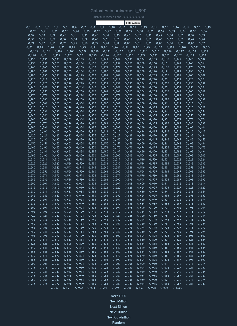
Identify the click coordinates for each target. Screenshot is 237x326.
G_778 (189, 227)
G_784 (80, 231)
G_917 (55, 267)
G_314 (201, 103)
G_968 (128, 279)
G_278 (128, 95)
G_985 (153, 283)
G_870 (31, 255)
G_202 (116, 75)
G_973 (189, 279)
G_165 (31, 67)
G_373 (189, 119)
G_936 (104, 271)
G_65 (148, 39)
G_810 (31, 239)
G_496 (43, 155)
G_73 (52, 43)
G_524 (201, 159)
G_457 (116, 143)
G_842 (55, 247)
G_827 (55, 243)
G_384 (140, 123)
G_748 (189, 219)
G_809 (201, 235)
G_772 (116, 227)
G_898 (189, 259)
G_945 (31, 275)
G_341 (165, 111)
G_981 (104, 283)
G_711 (104, 211)
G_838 (189, 243)
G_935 (92, 271)
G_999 (164, 287)
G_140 (92, 59)
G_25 (86, 31)
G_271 (43, 95)
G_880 (153, 255)
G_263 (128, 91)
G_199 (80, 75)
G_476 (165, 147)
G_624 (140, 187)
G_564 (140, 171)
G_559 (80, 171)
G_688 (189, 203)
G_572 (55, 175)
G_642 (177, 191)
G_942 (177, 271)
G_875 (92, 255)
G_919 (80, 267)
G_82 (148, 43)
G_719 (201, 211)
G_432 (177, 135)
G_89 (39, 47)
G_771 (104, 227)
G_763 (189, 223)
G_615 (31, 187)
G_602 (55, 183)
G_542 (55, 167)
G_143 (128, 59)
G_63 (127, 39)
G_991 (66, 287)
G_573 (67, 175)
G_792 (177, 231)
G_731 (165, 215)
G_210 (31, 79)
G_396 (104, 127)
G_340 (153, 111)
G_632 (55, 191)
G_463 (189, 143)
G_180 (31, 71)
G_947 (55, 275)
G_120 (32, 55)
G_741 (104, 219)
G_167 (55, 67)
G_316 (43, 107)
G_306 (104, 103)
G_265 (153, 91)
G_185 (92, 71)
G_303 (67, 103)
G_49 (159, 35)
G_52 (190, 35)
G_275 (92, 95)
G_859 (80, 251)
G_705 (31, 211)
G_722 (55, 215)
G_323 (128, 107)
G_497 (55, 155)
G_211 (43, 79)
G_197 (55, 75)
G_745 (153, 219)
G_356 (165, 115)
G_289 (80, 99)
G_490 (153, 151)
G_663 (67, 199)
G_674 (201, 199)
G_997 (139, 287)
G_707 (55, 211)
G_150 (31, 63)
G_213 (67, 79)
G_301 (43, 103)
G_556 (43, 171)
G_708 (67, 211)
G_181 (43, 71)
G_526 (43, 163)
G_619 (80, 187)
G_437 (55, 139)
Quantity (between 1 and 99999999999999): (118, 17)
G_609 (140, 183)
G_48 (148, 35)
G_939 (140, 271)
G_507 (177, 155)
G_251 (165, 87)
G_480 (31, 151)
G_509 (201, 155)
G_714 (140, 211)
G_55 (41, 39)
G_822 (177, 239)
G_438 (67, 139)
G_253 (189, 87)
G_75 (73, 43)
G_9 (101, 27)
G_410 (92, 131)
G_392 (55, 127)
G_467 (55, 147)
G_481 (43, 151)
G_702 (177, 207)
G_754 (80, 223)
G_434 (201, 135)
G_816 (104, 239)
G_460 (153, 143)
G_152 (55, 63)
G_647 (55, 195)
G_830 (92, 243)
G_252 (177, 87)
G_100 (158, 47)
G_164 (201, 63)
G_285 (31, 99)
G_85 (180, 43)
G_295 (153, 99)
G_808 (189, 235)
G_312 (177, 103)
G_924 (140, 267)
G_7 (83, 27)
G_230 (92, 83)
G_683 (128, 203)
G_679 (80, 203)
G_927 (177, 267)
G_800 (92, 235)
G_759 (140, 223)
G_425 (92, 135)
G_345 (31, 115)
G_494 (201, 151)
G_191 (165, 71)
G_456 (104, 143)
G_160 (153, 63)
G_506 (165, 155)
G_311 (165, 103)
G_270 (31, 95)
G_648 (67, 195)
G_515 (92, 159)
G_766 (43, 227)
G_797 (55, 235)
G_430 (153, 135)
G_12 (132, 27)
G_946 (43, 275)
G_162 (177, 63)
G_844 (80, 247)
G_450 (31, 143)
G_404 (201, 127)
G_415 (153, 131)
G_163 (189, 63)
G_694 (80, 207)
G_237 (177, 83)
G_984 (140, 283)
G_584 (201, 175)
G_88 (29, 47)
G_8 (92, 27)
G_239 (201, 83)
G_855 (31, 251)
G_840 (31, 247)
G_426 (104, 135)
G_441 (104, 139)
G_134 (202, 55)
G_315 (31, 107)
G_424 (80, 135)
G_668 (128, 199)
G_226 (43, 83)
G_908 (128, 263)
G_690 (31, 207)
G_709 (80, 211)
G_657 (177, 195)
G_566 (165, 171)
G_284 (201, 95)
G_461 (165, 143)
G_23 (65, 31)
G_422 (55, 135)
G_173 (128, 67)
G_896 (165, 259)
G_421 (43, 135)
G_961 (43, 279)
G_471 (104, 147)
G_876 (104, 255)
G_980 (92, 283)
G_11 (122, 27)
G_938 (128, 271)
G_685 (153, 203)
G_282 (177, 95)
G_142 (116, 59)
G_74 (63, 43)
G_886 (43, 259)
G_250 (153, 87)
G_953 (128, 275)
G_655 (153, 195)
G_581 (165, 175)
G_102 (182, 47)
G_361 (43, 119)
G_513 (67, 159)
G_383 (128, 123)
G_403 (189, 127)
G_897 (177, 259)
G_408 (67, 131)
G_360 (31, 119)
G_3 (46, 27)
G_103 (194, 47)
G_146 (165, 59)
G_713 (128, 211)
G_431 (165, 135)
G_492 (177, 151)
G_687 (177, 203)
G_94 (93, 47)
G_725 (92, 215)
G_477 (177, 147)
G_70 (201, 39)
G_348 (67, 115)
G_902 (55, 263)
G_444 (140, 139)
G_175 (153, 67)
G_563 (128, 171)
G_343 (189, 111)
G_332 (55, 111)
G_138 (67, 59)
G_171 (104, 67)
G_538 (189, 163)
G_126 (105, 55)
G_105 (34, 51)
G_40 (63, 35)
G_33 (171, 31)
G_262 (116, 91)
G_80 (127, 43)
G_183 (67, 71)
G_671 (165, 199)
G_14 (154, 27)
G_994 (103, 287)
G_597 (177, 179)
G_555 (31, 171)
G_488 (128, 151)
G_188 (128, 71)
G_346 (43, 115)
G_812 (55, 239)
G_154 (80, 63)
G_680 (92, 203)
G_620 (92, 187)
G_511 (43, 159)
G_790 (153, 231)
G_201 (104, 75)
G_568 (189, 171)
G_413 (128, 131)
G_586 (43, 179)
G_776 (165, 227)
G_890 (92, 259)
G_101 (170, 47)
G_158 (128, 63)
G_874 (80, 255)
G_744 (140, 219)
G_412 (116, 131)
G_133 (190, 55)
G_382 (116, 123)
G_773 (128, 227)
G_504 (140, 155)
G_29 (129, 31)
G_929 (201, 267)
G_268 (189, 91)
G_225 (31, 83)
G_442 (116, 139)
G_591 (104, 179)
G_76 (84, 43)
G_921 (104, 267)
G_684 (140, 203)
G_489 (140, 151)
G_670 (153, 199)
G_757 (116, 223)
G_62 (116, 39)
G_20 (33, 31)
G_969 (140, 279)
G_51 (180, 35)
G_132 (178, 55)
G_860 (92, 251)
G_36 (203, 31)
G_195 (31, 75)
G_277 (116, 95)
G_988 (189, 283)
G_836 (165, 243)
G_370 (153, 119)
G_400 (153, 127)
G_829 (80, 243)
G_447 (177, 139)
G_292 (116, 99)
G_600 (31, 183)
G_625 (153, 187)
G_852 (177, 247)
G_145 (153, 59)
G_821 (165, 239)
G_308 (128, 103)
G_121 (44, 55)
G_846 (104, 247)
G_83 (159, 43)
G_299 (201, 99)
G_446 (165, 139)
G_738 (67, 219)
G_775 (153, 227)
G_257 (55, 91)
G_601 (43, 183)
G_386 (165, 123)
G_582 (177, 175)
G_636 (104, 191)
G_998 (152, 287)
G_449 (201, 139)
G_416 (165, 131)
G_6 (74, 27)
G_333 (67, 111)
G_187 (116, 71)
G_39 (52, 35)
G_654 (140, 195)
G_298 (189, 99)
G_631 (43, 191)
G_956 (165, 275)
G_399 (140, 127)
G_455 (92, 143)
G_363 (67, 119)
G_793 (189, 231)
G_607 (116, 183)
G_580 (153, 175)
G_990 (54, 287)
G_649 (80, 195)
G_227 (55, 83)
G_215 (92, 79)
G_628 (189, 187)
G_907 (116, 263)
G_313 (189, 103)
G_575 (92, 175)
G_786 (104, 231)
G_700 (153, 207)
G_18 (196, 27)
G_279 (140, 95)
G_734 (201, 215)
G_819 (140, 239)
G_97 (125, 47)
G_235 (153, 83)
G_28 (118, 31)
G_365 (92, 119)
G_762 (177, 223)
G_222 (177, 79)
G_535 (153, 163)
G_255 (31, 91)
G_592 (116, 179)
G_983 (128, 283)
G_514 (80, 159)
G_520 (153, 159)
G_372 (177, 119)
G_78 (105, 43)
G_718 (189, 211)
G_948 (67, 275)
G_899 (201, 259)
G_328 (189, 107)
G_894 (140, 259)
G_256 (43, 91)
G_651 (104, 195)
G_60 (94, 39)
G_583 (189, 175)
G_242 (55, 87)
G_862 (116, 251)
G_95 (103, 47)
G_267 (177, 91)
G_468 (67, 147)
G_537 (177, 163)
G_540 (31, 167)
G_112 (119, 51)
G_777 (177, 227)
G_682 (116, 203)
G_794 (201, 231)
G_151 (43, 63)
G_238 (189, 83)
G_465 (31, 147)
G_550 (153, 167)
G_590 (92, 179)
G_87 (201, 43)
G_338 (128, 111)
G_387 (177, 123)
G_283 (189, 95)
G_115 (155, 51)
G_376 (43, 123)
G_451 (43, 143)
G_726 (104, 215)
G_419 (201, 131)
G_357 (177, 115)
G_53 (201, 35)
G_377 (55, 123)
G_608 (128, 183)
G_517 (116, 159)
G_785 (92, 231)
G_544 (80, 167)
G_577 (116, 175)
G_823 (189, 239)
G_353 (128, 115)
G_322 (116, 107)
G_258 (67, 91)
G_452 (55, 143)
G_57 (63, 39)
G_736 (43, 219)
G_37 (31, 35)
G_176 (165, 67)
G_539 (201, 163)
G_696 (104, 207)
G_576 (104, 175)
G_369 (140, 119)
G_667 (116, 199)
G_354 (140, 115)
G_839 (201, 243)
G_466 (43, 147)
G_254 (201, 87)
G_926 (165, 267)
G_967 (116, 279)
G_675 (31, 203)
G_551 (165, 167)
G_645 (31, 195)
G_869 (201, 251)
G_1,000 (177, 287)
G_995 (115, 287)
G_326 (165, 107)
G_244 (80, 87)
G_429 (140, 135)
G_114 (143, 51)
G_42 (84, 35)
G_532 (116, 163)
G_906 (104, 263)
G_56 (52, 39)
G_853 (189, 247)
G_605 (92, 183)
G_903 (67, 263)
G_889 (80, 259)
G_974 (201, 279)
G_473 (128, 147)
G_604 (80, 183)
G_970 (153, 279)
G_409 (80, 131)
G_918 (67, 267)
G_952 (116, 275)
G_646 (43, 195)
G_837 (177, 243)
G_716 (165, 211)
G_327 (177, 107)
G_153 (67, 63)
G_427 (116, 135)
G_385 (153, 123)
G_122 (56, 55)
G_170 (92, 67)
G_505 (153, 155)
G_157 (116, 63)
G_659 (201, 195)
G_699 (140, 207)
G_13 (143, 27)
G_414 (140, 131)
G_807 (177, 235)
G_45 (116, 35)
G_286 (43, 99)
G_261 (104, 91)
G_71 (31, 43)
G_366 (104, 119)
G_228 (67, 83)
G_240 (31, 87)
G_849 (140, 247)
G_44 (105, 35)
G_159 (140, 63)
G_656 (165, 195)
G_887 (55, 259)
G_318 (67, 107)
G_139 (80, 59)
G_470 (92, 147)
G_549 (140, 167)
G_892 (116, 259)
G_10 (111, 27)
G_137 (55, 59)
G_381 (104, 123)
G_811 (43, 239)
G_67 (169, 39)
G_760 (153, 223)
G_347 (55, 115)
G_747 (177, 219)
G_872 (55, 255)
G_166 (43, 67)
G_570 (31, 175)
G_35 (192, 31)
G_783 (67, 231)
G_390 (31, 127)
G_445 (153, 139)
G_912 (177, 263)
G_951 (104, 275)
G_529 (80, 163)
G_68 (180, 39)
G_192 (177, 71)
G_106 (46, 51)
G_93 (82, 47)
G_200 (92, 75)
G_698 (128, 207)
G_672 (177, 199)
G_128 (129, 55)
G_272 (55, 95)
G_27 (107, 31)
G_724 (80, 215)
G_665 (92, 199)
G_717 (177, 211)
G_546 (104, 167)
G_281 (165, 95)
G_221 (165, 79)
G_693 (67, 207)
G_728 (128, 215)
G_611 (165, 183)
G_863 (128, 251)
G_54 (31, 39)
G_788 (128, 231)
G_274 (80, 95)
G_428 (128, 135)
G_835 (153, 243)
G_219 (140, 79)
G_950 (92, 275)
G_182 (55, 71)
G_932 (55, 271)
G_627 (177, 187)
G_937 (116, 271)
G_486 (104, 151)
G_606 (104, 183)
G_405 (31, 131)
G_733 (189, 215)
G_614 (201, 183)
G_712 (116, 211)
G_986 (165, 283)
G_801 (104, 235)
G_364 (80, 119)
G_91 (61, 47)
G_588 (67, 179)
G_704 (201, 207)
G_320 (92, 107)
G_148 (189, 59)
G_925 (153, 267)
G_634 (80, 191)
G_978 (67, 283)
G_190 (153, 71)
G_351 (104, 115)
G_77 (94, 43)
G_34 (182, 31)
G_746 (165, 219)
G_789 (140, 231)
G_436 (43, 139)
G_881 (165, 255)
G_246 (104, 87)
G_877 (116, 255)
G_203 (128, 75)
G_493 (189, 151)
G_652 (116, 195)
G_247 (116, 87)
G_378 (67, 123)
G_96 (114, 47)
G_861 (104, 251)
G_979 (80, 283)
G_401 (165, 127)
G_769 (80, 227)
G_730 (153, 215)
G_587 (55, 179)
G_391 (43, 127)
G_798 (67, 235)
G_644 (201, 191)
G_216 (104, 79)
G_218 (128, 79)
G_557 (55, 171)
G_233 (128, 83)
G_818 (128, 239)
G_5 (64, 27)
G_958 (189, 275)
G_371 (165, 119)
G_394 (80, 127)
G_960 (31, 279)
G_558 (67, 171)
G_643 (189, 191)
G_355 (153, 115)
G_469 (80, 147)
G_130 (153, 55)
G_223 (189, 79)
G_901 (43, 263)
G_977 (55, 283)
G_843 (67, 247)
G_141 (104, 59)
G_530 (92, 163)
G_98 (135, 47)
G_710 (92, 211)
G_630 (31, 191)
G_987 (177, 283)
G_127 (117, 55)
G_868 (189, 251)
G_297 (177, 99)
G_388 (189, 123)
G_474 (140, 147)
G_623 (128, 187)
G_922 (116, 267)
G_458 (128, 143)
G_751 (43, 223)
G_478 (189, 147)
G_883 (189, 255)
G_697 (116, 207)
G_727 (116, 215)
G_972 (177, 279)
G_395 (92, 127)
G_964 (80, 279)
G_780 (31, 231)
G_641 (165, 191)
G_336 (104, 111)
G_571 (43, 175)
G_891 (104, 259)
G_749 (201, 219)
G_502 (116, 155)
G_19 (207, 27)
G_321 (104, 107)
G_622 (116, 187)
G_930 (31, 271)
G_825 (31, 243)
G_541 (43, 167)
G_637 (116, 191)
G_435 (31, 139)
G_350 (92, 115)
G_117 (180, 51)
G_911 (165, 263)
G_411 (104, 131)
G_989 (201, 283)
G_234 (140, 83)
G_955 (153, 275)
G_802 (116, 235)
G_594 (140, 179)
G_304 (80, 103)
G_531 (104, 163)
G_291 (104, 99)
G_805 (153, 235)
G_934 (80, 271)
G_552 (177, 167)
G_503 (128, 155)
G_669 (140, 199)
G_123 (68, 55)
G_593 (128, 179)
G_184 (80, 71)
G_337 (116, 111)
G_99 (146, 47)
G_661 (43, 199)
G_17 (186, 27)
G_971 (165, 279)
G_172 (116, 67)
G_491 (165, 151)
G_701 (165, 207)
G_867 (177, 251)
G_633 (67, 191)
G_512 (55, 159)
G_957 (177, 275)
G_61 (105, 39)
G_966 (104, 279)
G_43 (94, 35)
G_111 (107, 51)
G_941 (165, 271)
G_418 (189, 131)
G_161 (165, 63)
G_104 (206, 47)
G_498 (67, 155)
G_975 (31, 283)
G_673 (189, 199)
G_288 (67, 99)
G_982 (116, 283)
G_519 (140, 159)
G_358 (189, 115)
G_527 (55, 163)
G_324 (140, 107)
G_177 (177, 67)
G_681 (104, 203)
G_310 (153, 103)
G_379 (80, 123)
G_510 (31, 159)
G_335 (92, 111)
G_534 (140, 163)
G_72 (41, 43)
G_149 (201, 59)
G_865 (153, 251)
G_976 (43, 283)
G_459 (140, 143)
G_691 (43, 207)
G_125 (92, 55)
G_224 (201, 79)
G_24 (75, 31)
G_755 (92, 223)
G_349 (80, 115)
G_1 (28, 27)
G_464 (201, 143)
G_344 (201, 111)
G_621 (104, 187)
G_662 (55, 199)
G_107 (58, 51)
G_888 (67, 259)
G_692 (55, 207)
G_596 (165, 179)
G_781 (43, 231)
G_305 (92, 103)
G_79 (116, 43)
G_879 (140, 255)
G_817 (116, 239)
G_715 (153, 211)
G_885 (31, 259)
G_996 (127, 287)
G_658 (189, 195)
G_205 (153, 75)
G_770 (92, 227)
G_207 (177, 75)
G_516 (104, 159)
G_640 (153, 191)
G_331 (43, 111)
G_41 (73, 35)
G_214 (80, 79)
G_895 (153, 259)
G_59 (84, 39)
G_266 (165, 91)
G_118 (192, 51)
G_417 (177, 131)
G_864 (140, 251)
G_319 (80, 107)
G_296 (165, 99)
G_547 (116, 167)
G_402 (177, 127)
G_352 (116, 115)
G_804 (140, 235)
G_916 (43, 267)
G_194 (201, 71)
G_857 (55, 251)
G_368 (128, 119)
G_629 (201, 187)
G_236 (165, 83)
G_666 (104, 199)
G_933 (67, 271)
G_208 (189, 75)
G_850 (153, 247)
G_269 (201, 91)
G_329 (201, 107)
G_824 (201, 239)
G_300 (31, 103)
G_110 (94, 51)
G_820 (153, 239)
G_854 (201, 247)
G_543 (67, 167)
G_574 (80, 175)
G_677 (55, 203)
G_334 (80, 111)
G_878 (128, 255)
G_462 (177, 143)
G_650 (92, 195)
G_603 (67, 183)
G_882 (177, 255)
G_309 (140, 103)
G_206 (165, 75)
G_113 (131, 51)
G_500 (92, 155)
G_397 (116, 127)
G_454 (80, 143)
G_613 (189, 183)
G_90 (50, 47)
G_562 (116, 171)
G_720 (31, 215)
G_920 (92, 267)
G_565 (153, 171)
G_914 (201, 263)
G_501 (104, 155)
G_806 (165, 235)
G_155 (92, 63)
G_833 (128, 243)
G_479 (201, 147)
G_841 (43, 247)
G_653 (128, 195)
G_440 (92, 139)
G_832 (116, 243)
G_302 (55, 103)
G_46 (127, 35)
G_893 (128, 259)
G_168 (67, 67)
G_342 (177, 111)
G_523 (189, 159)
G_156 (104, 63)
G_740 (92, 219)
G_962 (55, 279)
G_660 (31, 199)
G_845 (92, 247)
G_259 (80, 91)
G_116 (167, 51)
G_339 (140, 111)
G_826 (43, 243)
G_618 (67, 187)
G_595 (153, 179)
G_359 (201, 115)
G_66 (159, 39)
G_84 (169, 43)
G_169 (80, 67)
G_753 (67, 223)
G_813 (67, 239)
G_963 (67, 279)
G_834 (140, 243)
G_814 (80, 239)
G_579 (140, 175)
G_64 (137, 39)
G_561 (104, 171)
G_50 (169, 35)
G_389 (201, 123)
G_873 (67, 255)
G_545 (92, 167)
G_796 (43, 235)
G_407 (55, 131)
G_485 (92, 151)
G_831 (104, 243)
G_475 (153, 147)
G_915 (31, 267)
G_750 (31, 223)
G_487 (116, 151)
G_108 (70, 51)
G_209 (201, 75)
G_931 (43, 271)
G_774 (140, 227)
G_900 (31, 263)
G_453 (67, 143)
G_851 (165, 247)
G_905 (92, 263)
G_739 (80, 219)
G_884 (201, 255)
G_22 (54, 31)
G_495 (31, 155)
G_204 (140, 75)
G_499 (80, 155)
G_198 (67, 75)
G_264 (140, 91)
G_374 (201, 119)
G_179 (201, 67)
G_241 (43, 87)
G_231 (104, 83)
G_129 (141, 55)
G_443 (128, 139)
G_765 (31, 227)
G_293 (128, 99)
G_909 (140, 263)
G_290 (92, 99)
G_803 (128, 235)
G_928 (189, 267)
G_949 (80, 275)
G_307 (116, 103)
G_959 (201, 275)
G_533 (128, 163)
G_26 (96, 31)
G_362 (55, 119)
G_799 (80, 235)
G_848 (128, 247)
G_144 (140, 59)
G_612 (177, 183)
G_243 (67, 87)
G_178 (189, 67)
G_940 (153, 271)
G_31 (150, 31)
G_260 (92, 91)
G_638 (128, 191)
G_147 (177, 59)
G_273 (67, 95)
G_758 (128, 223)
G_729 (140, 215)
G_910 (153, 263)
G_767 (55, 227)
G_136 (43, 59)
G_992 (79, 287)
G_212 (55, 79)
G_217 (116, 79)
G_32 (161, 31)
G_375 (31, 123)
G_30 (139, 31)
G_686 (165, 203)
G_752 (55, 223)
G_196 (43, 75)
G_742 (116, 219)
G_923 (128, 267)
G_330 (31, 111)
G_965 (92, 279)
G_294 (140, 99)
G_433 (189, 135)
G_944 (201, 271)
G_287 (55, 99)
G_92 (71, 47)
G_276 (104, 95)
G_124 (80, 55)
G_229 (80, 83)
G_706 (43, 211)
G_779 (201, 227)
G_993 (91, 287)
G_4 (55, 27)
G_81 (137, 43)
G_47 (137, 35)
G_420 (31, 135)
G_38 (41, 35)
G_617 (55, 187)
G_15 (164, 27)
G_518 (128, 159)
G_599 (201, 179)
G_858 (67, 251)
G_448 (189, 139)
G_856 (43, 251)
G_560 (92, 171)
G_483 (67, 151)
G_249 (140, 87)
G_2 (37, 27)
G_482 (55, 151)
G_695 (92, 207)
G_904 (80, 263)
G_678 (67, 203)
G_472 (116, 147)
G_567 (177, 171)
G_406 (43, 131)
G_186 (104, 71)
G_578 (128, 175)
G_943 (189, 271)
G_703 (189, 207)
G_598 (189, 179)
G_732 (177, 215)
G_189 (140, 71)
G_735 (31, 219)
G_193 (189, 71)
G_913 (189, 263)
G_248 (128, 87)
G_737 (55, 219)
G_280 (153, 95)
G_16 (175, 27)
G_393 (67, 127)
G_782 (55, 231)
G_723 (67, 215)
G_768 (67, 227)
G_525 (31, 163)
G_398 (128, 127)
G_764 (201, 223)
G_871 (43, 255)
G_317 (55, 107)
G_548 (128, 167)
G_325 (153, 107)
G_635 (92, 191)
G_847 (116, 247)
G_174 (140, 67)
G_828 (67, 243)
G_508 (189, 155)
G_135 (31, 59)
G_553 (189, 167)
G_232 (116, 83)
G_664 (80, 199)
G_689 (201, 203)
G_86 (190, 43)
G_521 (165, 159)
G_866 (165, 251)
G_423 (67, 135)
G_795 (31, 235)
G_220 (153, 79)
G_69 (190, 39)
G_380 (92, 123)
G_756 (104, 223)
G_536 (165, 163)
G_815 (92, 239)
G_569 (201, 171)
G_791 (165, 231)
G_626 (165, 187)
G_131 (165, 55)
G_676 (43, 203)
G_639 (140, 191)
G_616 (43, 187)
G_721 (43, 215)
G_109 (82, 51)
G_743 (128, 219)
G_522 (177, 159)
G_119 (204, 51)
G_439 (80, 139)
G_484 (80, 151)
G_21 (43, 31)
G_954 (140, 275)
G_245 (92, 87)
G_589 (80, 179)
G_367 (116, 119)
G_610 (153, 183)
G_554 (201, 167)
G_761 (165, 223)
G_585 (31, 179)
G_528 (67, 163)
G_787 (116, 231)
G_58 (73, 39)
